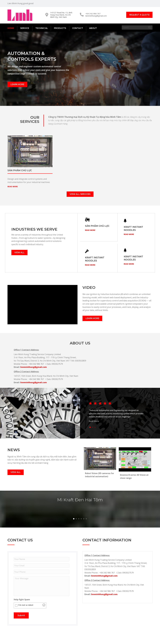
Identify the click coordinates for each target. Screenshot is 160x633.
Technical (41, 28)
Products (60, 28)
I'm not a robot (25, 605)
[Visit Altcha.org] (43, 605)
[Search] (137, 27)
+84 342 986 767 (93, 13)
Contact (77, 28)
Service (24, 28)
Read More (90, 220)
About (93, 28)
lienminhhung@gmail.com (96, 16)
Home (11, 28)
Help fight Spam (22, 599)
